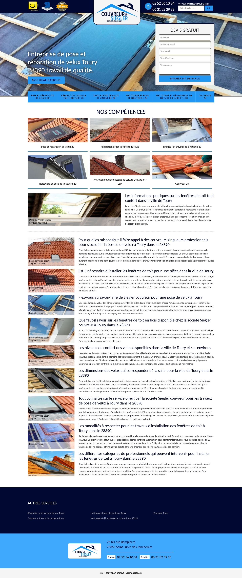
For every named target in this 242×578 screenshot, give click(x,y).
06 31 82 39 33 (163, 9)
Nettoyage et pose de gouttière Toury (108, 513)
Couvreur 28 (205, 96)
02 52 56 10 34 (163, 3)
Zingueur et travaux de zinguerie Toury (46, 518)
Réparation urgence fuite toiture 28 (73, 96)
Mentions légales (134, 573)
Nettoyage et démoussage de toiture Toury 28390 (114, 518)
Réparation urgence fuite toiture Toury (46, 513)
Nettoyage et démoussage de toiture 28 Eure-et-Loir (174, 96)
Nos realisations (46, 80)
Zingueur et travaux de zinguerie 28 (106, 96)
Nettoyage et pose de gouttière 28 (137, 96)
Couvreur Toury (161, 513)
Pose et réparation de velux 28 (42, 96)
